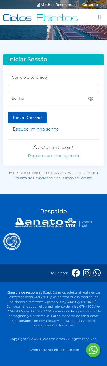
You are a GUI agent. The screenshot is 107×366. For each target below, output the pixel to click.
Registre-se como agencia (53, 155)
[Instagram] (86, 273)
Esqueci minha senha (36, 129)
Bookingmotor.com (63, 349)
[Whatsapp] (97, 273)
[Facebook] (76, 273)
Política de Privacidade (33, 178)
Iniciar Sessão (27, 117)
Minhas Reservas (54, 4)
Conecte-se (91, 4)
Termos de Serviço (76, 178)
